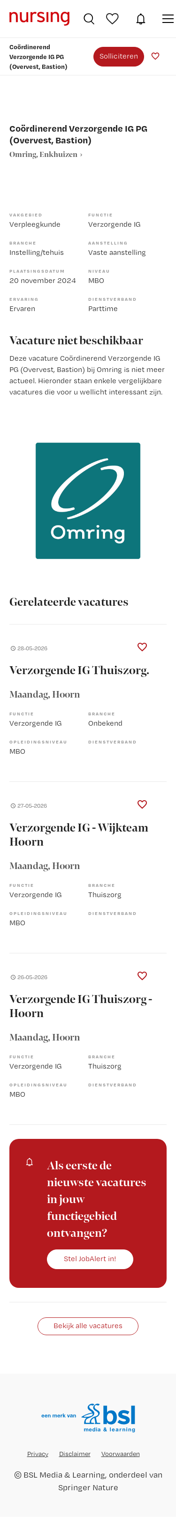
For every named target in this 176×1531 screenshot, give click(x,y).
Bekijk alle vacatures (88, 1325)
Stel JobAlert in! (90, 1258)
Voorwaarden (120, 1453)
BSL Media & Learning (64, 1474)
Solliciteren (118, 56)
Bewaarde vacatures (113, 18)
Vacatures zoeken (89, 18)
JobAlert (141, 18)
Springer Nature (88, 1487)
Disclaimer (75, 1453)
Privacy (37, 1453)
